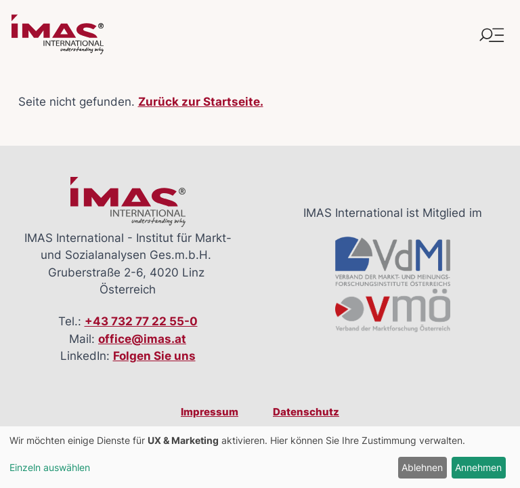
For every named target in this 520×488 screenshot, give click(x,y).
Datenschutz (306, 412)
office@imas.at (142, 339)
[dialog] (260, 457)
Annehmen (478, 467)
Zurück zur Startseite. (200, 101)
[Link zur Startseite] (58, 34)
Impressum (209, 412)
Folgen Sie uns (154, 356)
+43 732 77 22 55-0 (141, 321)
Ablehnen (422, 467)
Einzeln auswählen (49, 467)
